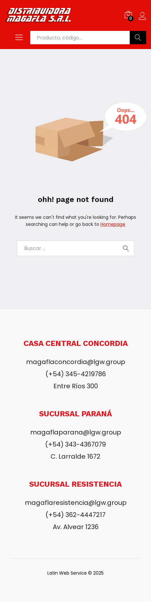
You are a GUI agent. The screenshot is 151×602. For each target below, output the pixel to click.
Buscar (138, 37)
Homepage (112, 224)
